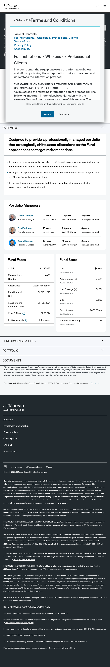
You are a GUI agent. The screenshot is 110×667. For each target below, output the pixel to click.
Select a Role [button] (23, 20)
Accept (48, 114)
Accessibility (22, 49)
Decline (63, 114)
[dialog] (55, 333)
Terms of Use (22, 41)
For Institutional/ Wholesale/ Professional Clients (46, 37)
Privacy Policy (23, 45)
